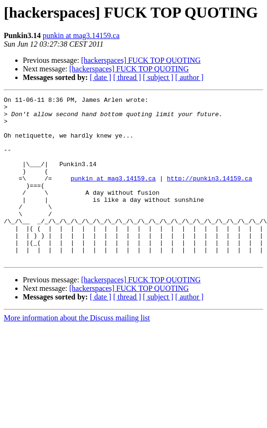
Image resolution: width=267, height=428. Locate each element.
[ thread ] (127, 77)
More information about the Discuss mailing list (77, 351)
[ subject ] (158, 77)
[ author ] (189, 77)
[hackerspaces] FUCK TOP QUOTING (141, 60)
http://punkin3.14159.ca (209, 195)
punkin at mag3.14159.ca (81, 35)
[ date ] (100, 77)
